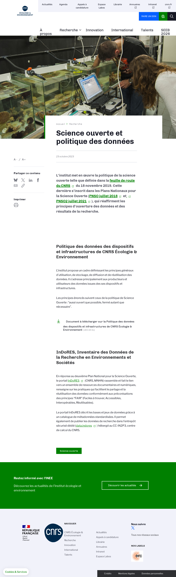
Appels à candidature (82, 6)
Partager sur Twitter (23, 180)
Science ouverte (69, 450)
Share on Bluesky (16, 180)
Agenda (63, 4)
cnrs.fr (168, 4)
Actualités (47, 4)
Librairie (118, 4)
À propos (46, 32)
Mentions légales (126, 573)
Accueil (60, 124)
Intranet (152, 4)
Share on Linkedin (30, 180)
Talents (147, 30)
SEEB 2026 (165, 32)
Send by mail (16, 186)
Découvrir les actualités (122, 485)
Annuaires (134, 4)
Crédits (107, 573)
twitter (132, 528)
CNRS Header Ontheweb (163, 16)
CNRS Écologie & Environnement (73, 534)
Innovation (94, 30)
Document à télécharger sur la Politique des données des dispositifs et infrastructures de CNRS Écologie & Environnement (98, 325)
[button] (16, 571)
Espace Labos (102, 6)
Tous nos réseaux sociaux (145, 535)
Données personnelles (152, 573)
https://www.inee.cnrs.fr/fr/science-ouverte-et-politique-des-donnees (23, 186)
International (122, 30)
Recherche (69, 30)
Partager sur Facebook (38, 180)
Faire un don (148, 16)
